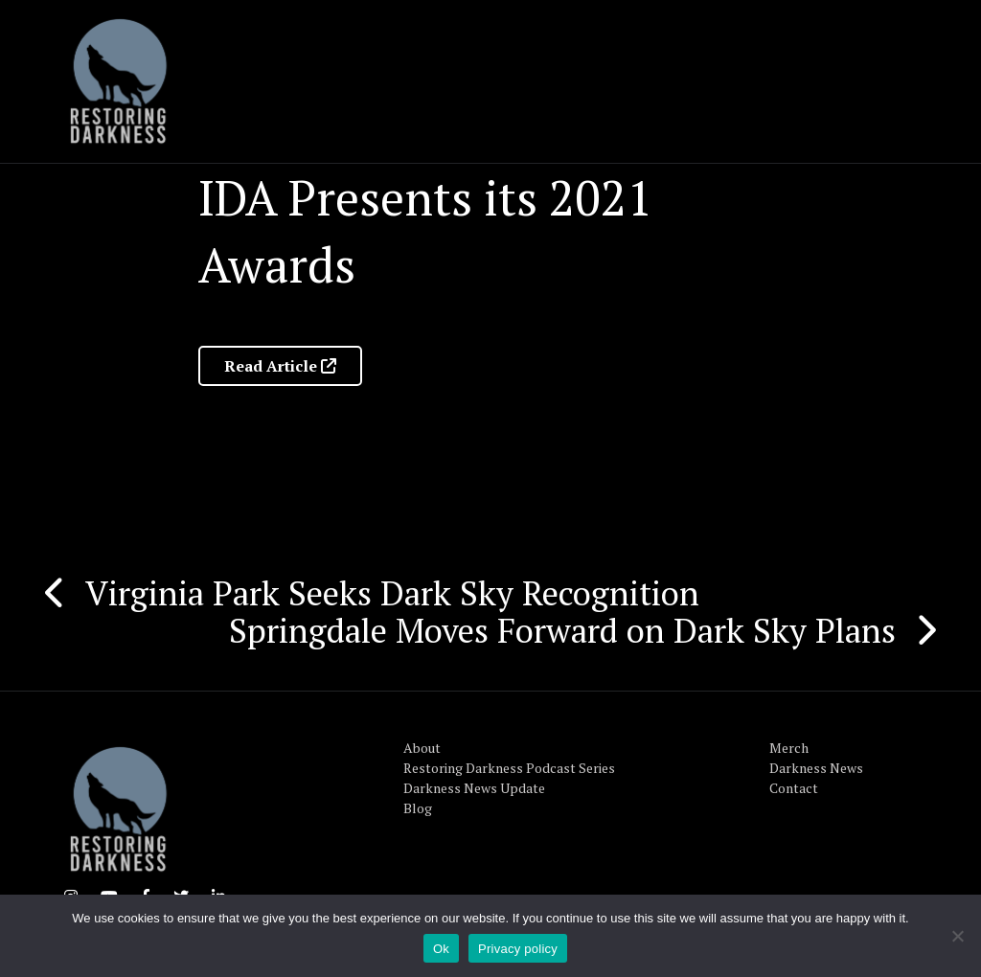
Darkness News (816, 768)
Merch (789, 747)
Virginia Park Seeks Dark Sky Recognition (392, 593)
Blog (417, 808)
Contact (793, 788)
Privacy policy (518, 949)
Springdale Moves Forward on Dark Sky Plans (562, 630)
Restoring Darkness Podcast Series (509, 768)
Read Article (280, 365)
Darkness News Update (474, 788)
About (422, 747)
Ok (441, 949)
